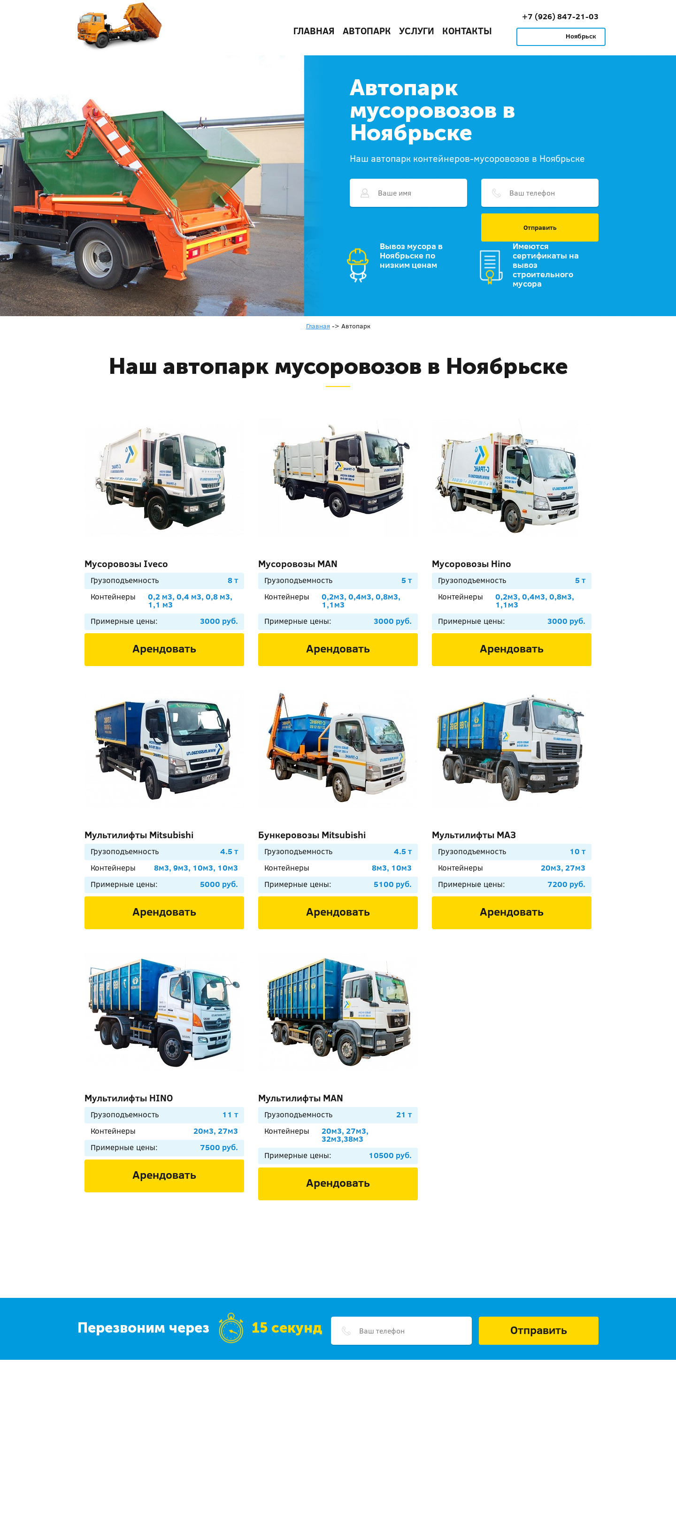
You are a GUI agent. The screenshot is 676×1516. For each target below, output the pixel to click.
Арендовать (164, 648)
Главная (314, 30)
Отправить (540, 227)
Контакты (467, 30)
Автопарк (367, 30)
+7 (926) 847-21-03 (560, 16)
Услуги (416, 30)
